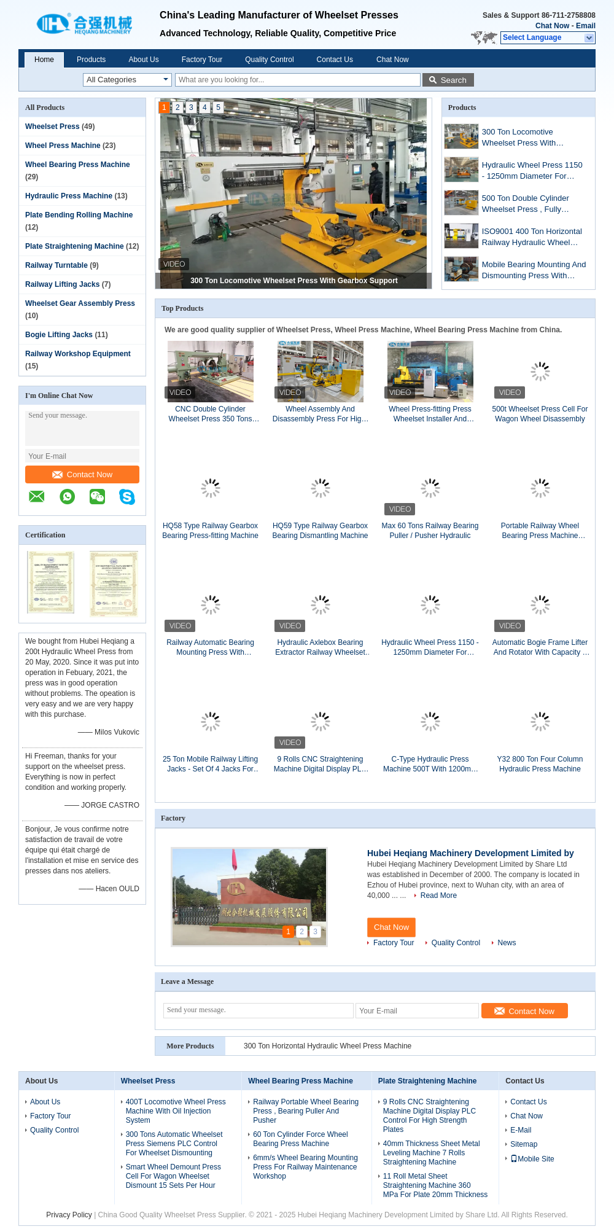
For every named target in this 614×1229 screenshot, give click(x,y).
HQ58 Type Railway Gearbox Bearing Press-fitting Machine (210, 530)
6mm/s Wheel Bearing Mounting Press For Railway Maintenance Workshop (305, 1166)
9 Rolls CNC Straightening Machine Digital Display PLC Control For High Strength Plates (320, 764)
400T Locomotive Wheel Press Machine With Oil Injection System (176, 1111)
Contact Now (82, 474)
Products (91, 59)
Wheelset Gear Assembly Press (80, 303)
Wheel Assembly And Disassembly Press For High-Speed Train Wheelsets (320, 414)
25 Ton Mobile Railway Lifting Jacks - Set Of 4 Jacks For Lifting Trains (210, 764)
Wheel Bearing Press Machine (77, 164)
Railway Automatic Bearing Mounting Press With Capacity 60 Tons (210, 647)
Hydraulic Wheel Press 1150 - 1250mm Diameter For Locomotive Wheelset (532, 171)
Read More (439, 895)
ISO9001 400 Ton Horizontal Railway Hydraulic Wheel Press (532, 238)
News (507, 942)
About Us (143, 59)
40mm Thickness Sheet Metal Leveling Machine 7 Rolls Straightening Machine (431, 1152)
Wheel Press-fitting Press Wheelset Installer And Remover (430, 414)
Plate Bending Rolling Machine (79, 215)
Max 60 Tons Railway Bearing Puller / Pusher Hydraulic (430, 530)
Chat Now (552, 25)
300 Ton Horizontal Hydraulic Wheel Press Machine (327, 1046)
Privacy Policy (69, 1215)
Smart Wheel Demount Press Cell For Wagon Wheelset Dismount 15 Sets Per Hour (173, 1176)
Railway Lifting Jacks (62, 284)
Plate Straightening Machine (74, 246)
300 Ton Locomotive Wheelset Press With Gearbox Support (294, 280)
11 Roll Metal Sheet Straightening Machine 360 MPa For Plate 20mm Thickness (435, 1185)
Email (586, 25)
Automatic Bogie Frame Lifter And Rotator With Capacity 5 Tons (540, 647)
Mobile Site (532, 1159)
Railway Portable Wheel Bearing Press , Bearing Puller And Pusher (306, 1111)
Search (454, 80)
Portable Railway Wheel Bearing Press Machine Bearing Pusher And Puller (540, 530)
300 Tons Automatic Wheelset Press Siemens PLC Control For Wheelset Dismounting (174, 1143)
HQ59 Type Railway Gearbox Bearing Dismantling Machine (320, 530)
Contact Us (335, 59)
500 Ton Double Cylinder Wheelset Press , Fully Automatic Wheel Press (525, 204)
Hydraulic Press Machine (68, 196)
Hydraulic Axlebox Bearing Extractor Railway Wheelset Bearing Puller (320, 647)
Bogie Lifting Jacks (59, 334)
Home (44, 59)
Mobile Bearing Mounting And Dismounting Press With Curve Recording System (534, 271)
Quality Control (269, 59)
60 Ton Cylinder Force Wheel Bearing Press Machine (300, 1139)
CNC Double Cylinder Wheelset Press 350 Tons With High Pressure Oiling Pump (210, 414)
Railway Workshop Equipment (78, 353)
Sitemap (523, 1144)
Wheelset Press (52, 126)
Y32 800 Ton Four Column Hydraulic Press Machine (540, 764)
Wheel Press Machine (63, 145)
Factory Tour (202, 59)
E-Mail (520, 1130)
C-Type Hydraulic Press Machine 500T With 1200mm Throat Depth (430, 764)
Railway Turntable (56, 265)
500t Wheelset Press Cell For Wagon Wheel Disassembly (540, 414)
